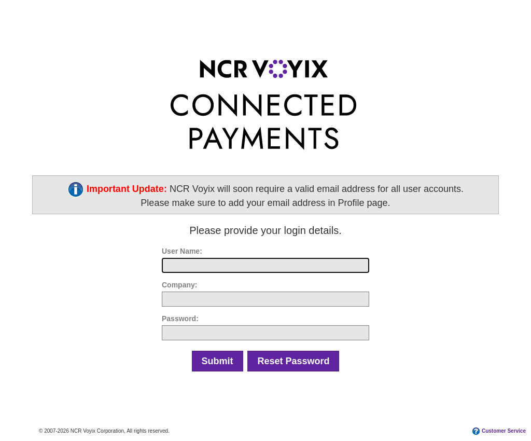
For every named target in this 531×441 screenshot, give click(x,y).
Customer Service (504, 431)
